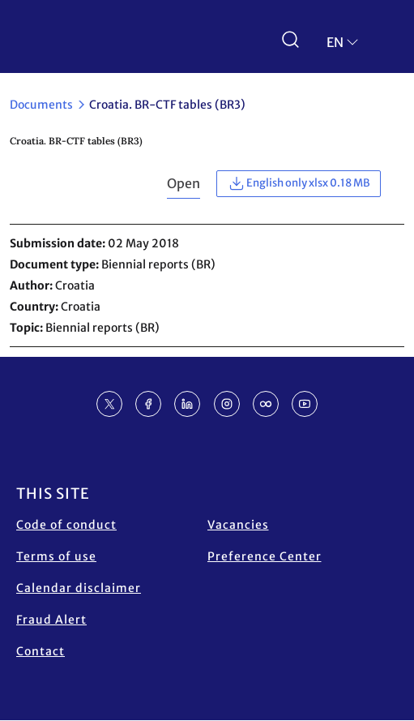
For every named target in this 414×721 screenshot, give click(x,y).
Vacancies (238, 524)
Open (183, 183)
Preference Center (264, 556)
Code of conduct (66, 524)
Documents (41, 104)
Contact (40, 651)
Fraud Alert (51, 619)
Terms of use (56, 556)
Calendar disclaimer (78, 588)
